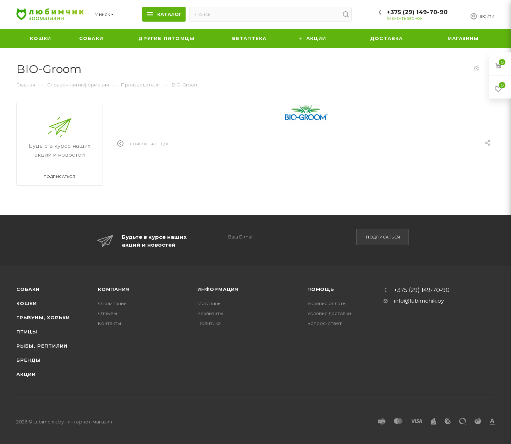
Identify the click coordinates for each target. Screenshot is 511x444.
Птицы (26, 332)
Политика (209, 323)
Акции (26, 374)
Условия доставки (329, 313)
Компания (114, 289)
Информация (218, 289)
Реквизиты (210, 313)
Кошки (26, 303)
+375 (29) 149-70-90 (417, 12)
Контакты (109, 323)
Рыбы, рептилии (41, 346)
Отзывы (107, 313)
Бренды (28, 360)
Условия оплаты (326, 303)
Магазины (209, 303)
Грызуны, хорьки (43, 317)
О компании (112, 303)
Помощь (320, 289)
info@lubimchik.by (419, 300)
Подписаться (383, 237)
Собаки (28, 289)
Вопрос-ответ (324, 323)
